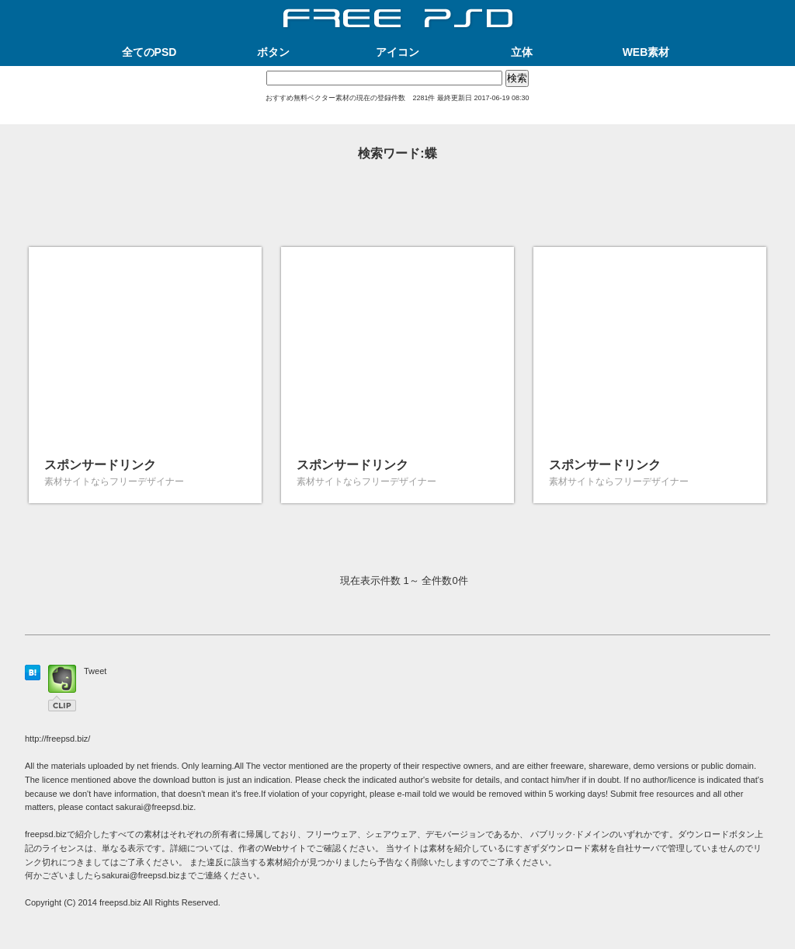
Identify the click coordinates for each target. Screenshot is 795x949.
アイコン (397, 52)
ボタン (273, 52)
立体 (522, 52)
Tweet (95, 671)
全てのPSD (149, 52)
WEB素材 (646, 52)
